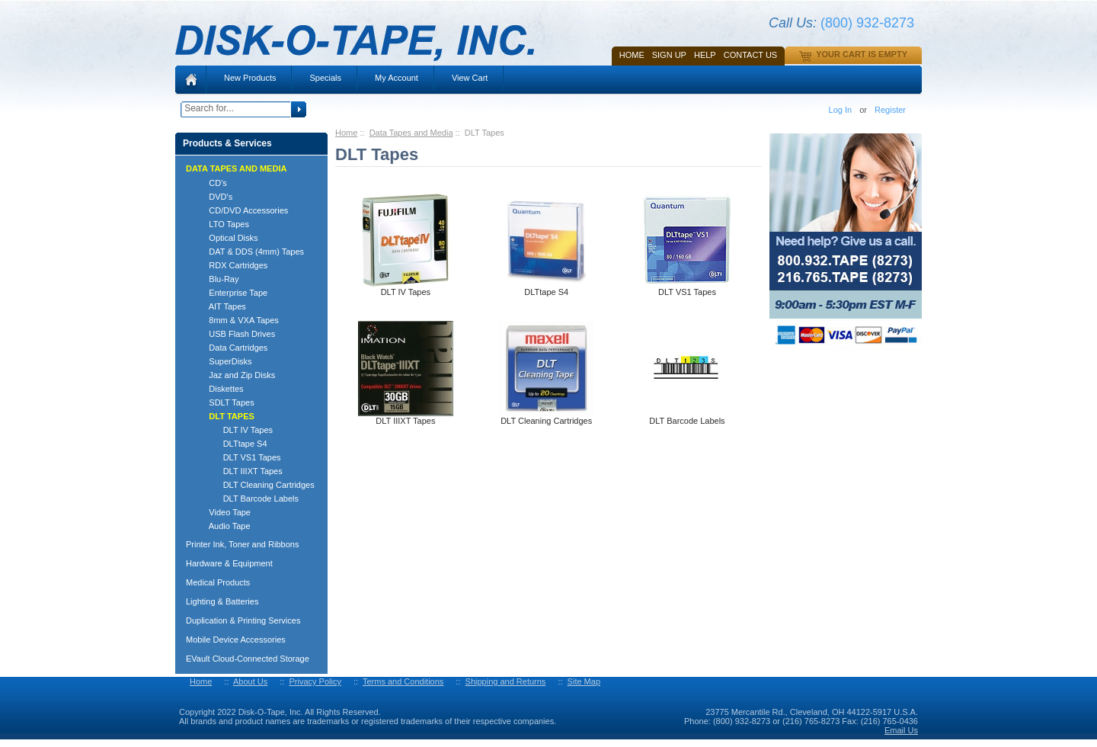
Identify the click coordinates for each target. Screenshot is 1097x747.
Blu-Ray (216, 279)
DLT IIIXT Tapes (239, 471)
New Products (250, 77)
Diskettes (219, 388)
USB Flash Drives (235, 333)
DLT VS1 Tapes (238, 457)
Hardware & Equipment (229, 563)
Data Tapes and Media (411, 132)
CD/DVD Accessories (241, 210)
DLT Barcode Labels (247, 498)
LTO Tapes (222, 224)
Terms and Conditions (403, 681)
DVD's (213, 196)
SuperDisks (223, 361)
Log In (840, 109)
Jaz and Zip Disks (235, 375)
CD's (211, 183)
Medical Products (218, 582)
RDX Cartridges (231, 265)
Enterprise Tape (231, 292)
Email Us (901, 730)
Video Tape (223, 512)
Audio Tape (223, 526)
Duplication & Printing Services (243, 620)
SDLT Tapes (224, 402)
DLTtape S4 (231, 443)
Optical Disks (226, 237)
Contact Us (751, 54)
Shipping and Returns (505, 681)
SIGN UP (669, 54)
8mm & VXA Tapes (237, 320)
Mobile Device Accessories (236, 639)
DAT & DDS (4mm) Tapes (249, 251)
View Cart (470, 77)
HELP (705, 54)
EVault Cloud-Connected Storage (247, 658)
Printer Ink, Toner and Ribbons (242, 544)
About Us (250, 681)
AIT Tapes (220, 306)
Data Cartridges (231, 347)
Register (890, 109)
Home (631, 54)
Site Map (584, 681)
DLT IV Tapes (234, 429)
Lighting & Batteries (222, 601)
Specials (325, 77)
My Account (396, 77)
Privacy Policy (315, 681)
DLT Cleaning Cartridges (255, 484)
